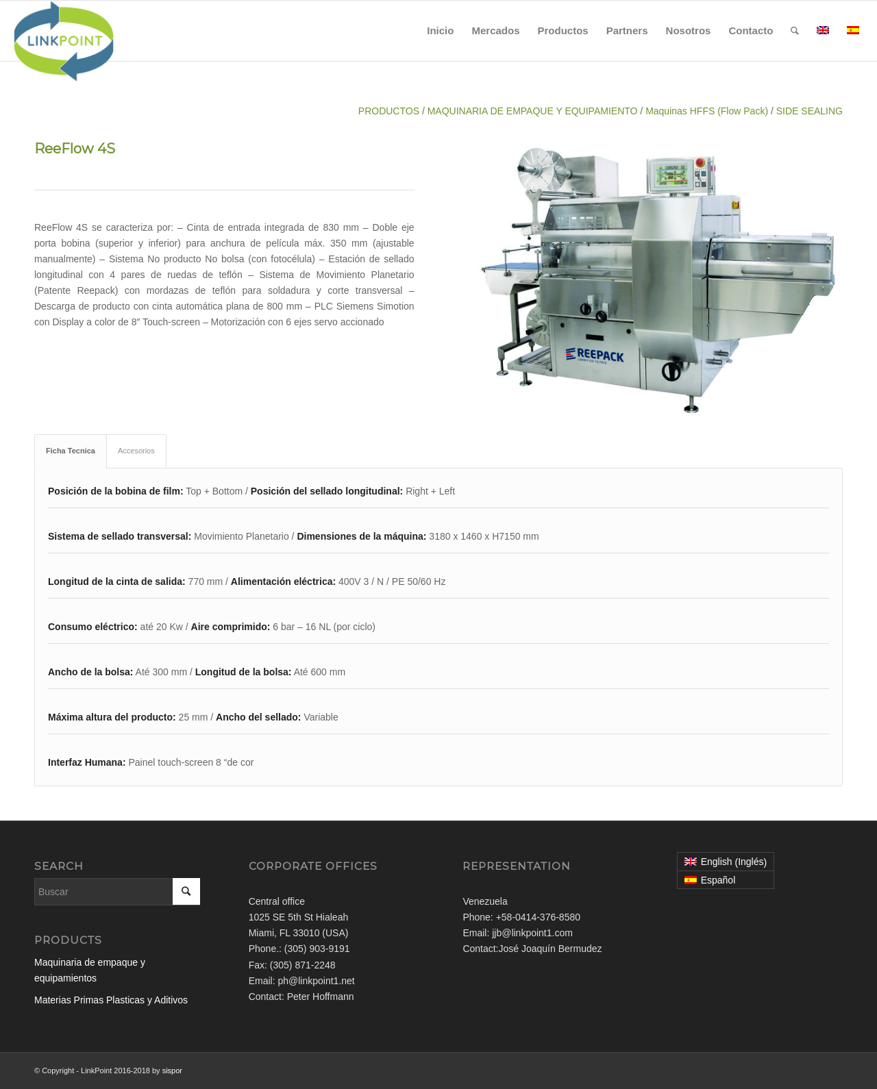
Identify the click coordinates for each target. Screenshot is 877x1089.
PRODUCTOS (388, 110)
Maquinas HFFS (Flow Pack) (706, 110)
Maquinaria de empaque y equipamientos (89, 970)
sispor (172, 1070)
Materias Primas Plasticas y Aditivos (111, 999)
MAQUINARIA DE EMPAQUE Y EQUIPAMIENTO (533, 110)
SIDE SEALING (809, 110)
